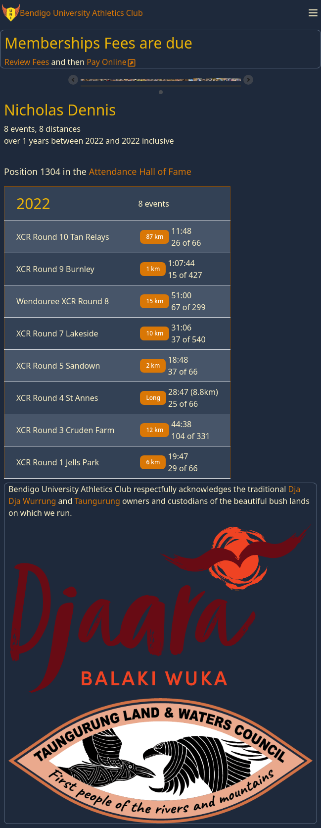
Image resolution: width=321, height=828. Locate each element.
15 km (154, 301)
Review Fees (26, 61)
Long (153, 397)
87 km (154, 236)
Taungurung (97, 501)
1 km (153, 269)
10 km (154, 333)
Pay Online (112, 61)
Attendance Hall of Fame (140, 171)
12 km (154, 430)
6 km (153, 462)
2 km (153, 365)
